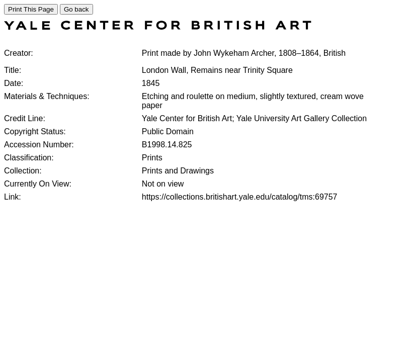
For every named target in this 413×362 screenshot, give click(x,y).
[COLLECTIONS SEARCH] (157, 27)
